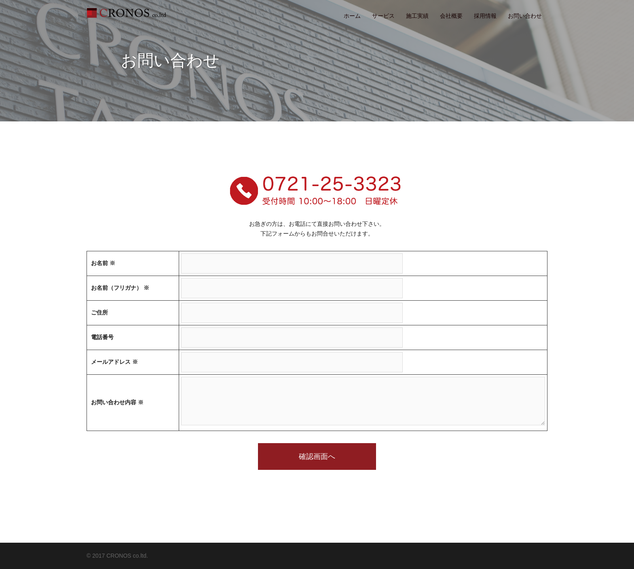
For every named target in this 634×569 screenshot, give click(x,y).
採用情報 (485, 16)
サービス (383, 16)
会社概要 (451, 16)
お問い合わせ (525, 16)
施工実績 (417, 16)
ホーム (352, 16)
